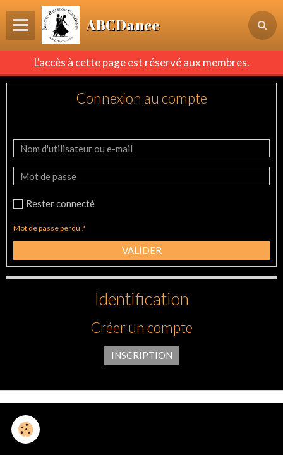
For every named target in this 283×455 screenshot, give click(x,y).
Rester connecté (54, 203)
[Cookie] (25, 429)
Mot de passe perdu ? (49, 228)
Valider (142, 250)
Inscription (141, 355)
